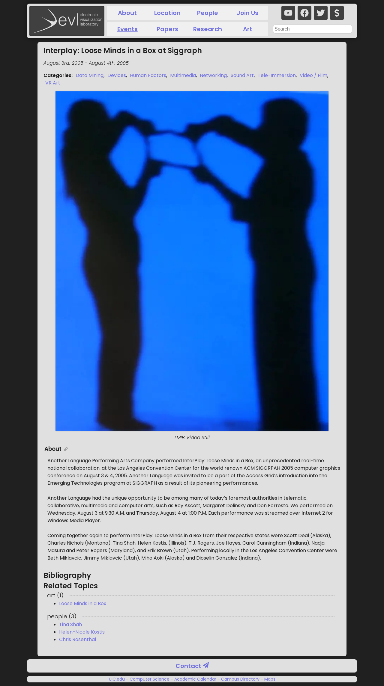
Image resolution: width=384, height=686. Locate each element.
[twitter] (321, 13)
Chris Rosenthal (77, 639)
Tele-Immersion (277, 75)
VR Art (52, 82)
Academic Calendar (195, 679)
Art (247, 29)
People (207, 13)
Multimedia (183, 75)
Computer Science (149, 679)
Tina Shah (70, 624)
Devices (116, 75)
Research (207, 29)
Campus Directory (240, 679)
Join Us (247, 13)
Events (127, 29)
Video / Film (313, 75)
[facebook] (304, 13)
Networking (213, 75)
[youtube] (288, 13)
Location (167, 13)
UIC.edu (117, 679)
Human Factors (148, 75)
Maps (269, 679)
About (127, 13)
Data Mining (90, 75)
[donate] (337, 13)
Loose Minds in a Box (82, 603)
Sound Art (242, 75)
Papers (167, 29)
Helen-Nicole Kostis (82, 631)
